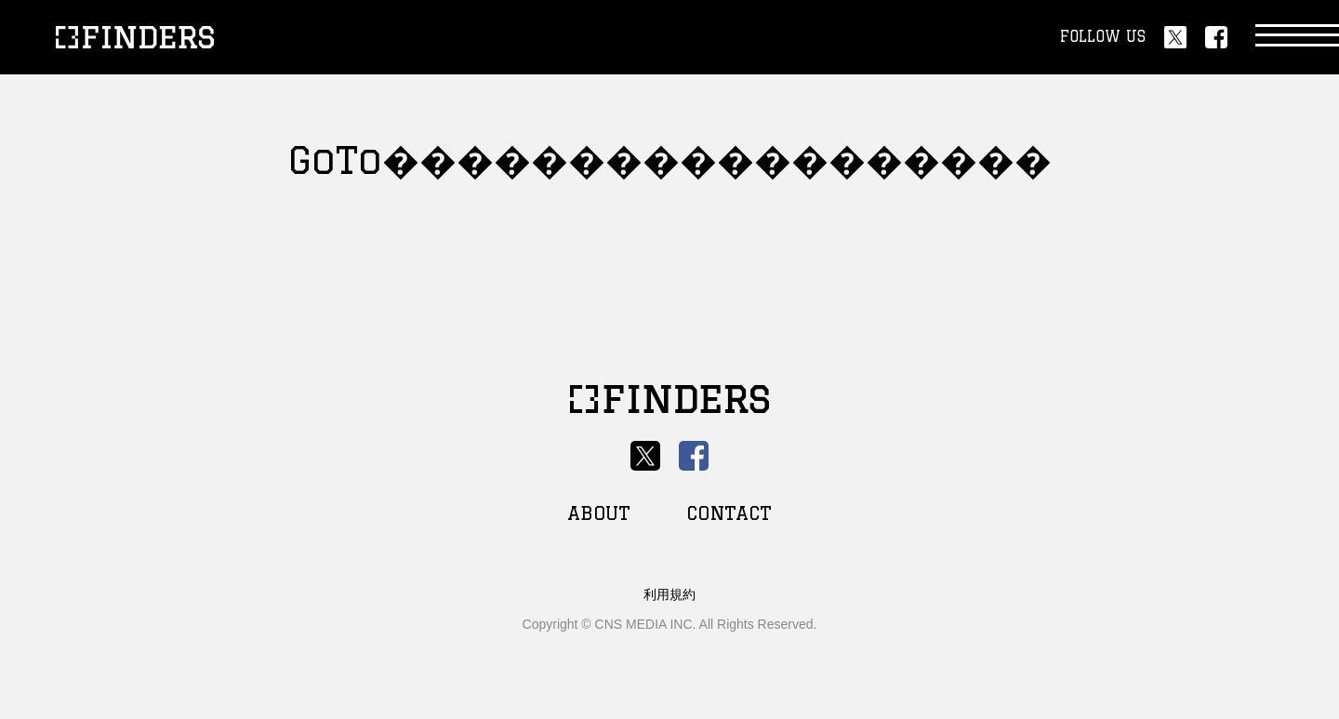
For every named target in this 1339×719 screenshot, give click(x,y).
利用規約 (669, 594)
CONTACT (729, 513)
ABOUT (598, 513)
